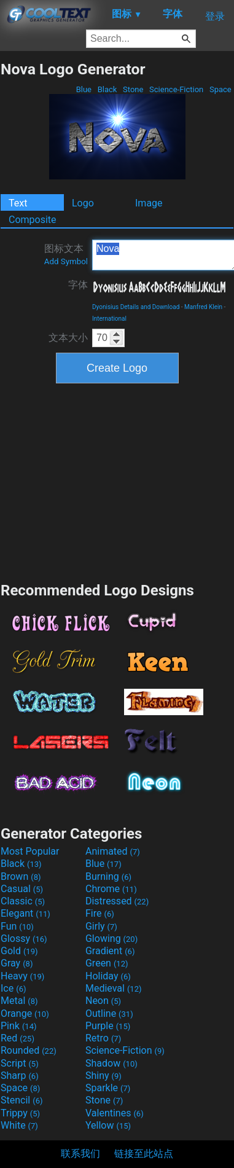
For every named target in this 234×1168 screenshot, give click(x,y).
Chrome (111, 889)
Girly (101, 926)
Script (20, 1063)
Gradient (110, 951)
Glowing (111, 938)
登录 (215, 16)
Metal (19, 1000)
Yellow (108, 1125)
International (109, 318)
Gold (19, 951)
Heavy (22, 976)
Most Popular (30, 851)
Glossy (24, 938)
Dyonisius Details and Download (135, 307)
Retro (103, 1038)
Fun (17, 926)
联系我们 (80, 1153)
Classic (23, 901)
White (19, 1125)
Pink (19, 1026)
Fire (99, 913)
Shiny (103, 1075)
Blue (83, 89)
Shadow (111, 1063)
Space (220, 89)
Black (107, 89)
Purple (107, 1026)
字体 (78, 285)
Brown (21, 876)
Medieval (113, 988)
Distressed (117, 901)
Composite (33, 219)
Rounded (29, 1050)
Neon (103, 1000)
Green (106, 963)
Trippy (20, 1113)
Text (18, 203)
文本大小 (68, 337)
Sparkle (107, 1088)
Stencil (21, 1100)
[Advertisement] (117, 481)
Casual (22, 889)
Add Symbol (66, 261)
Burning (108, 876)
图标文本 (66, 254)
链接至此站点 (143, 1153)
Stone (133, 89)
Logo (83, 203)
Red (17, 1038)
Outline (109, 1013)
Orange (25, 1013)
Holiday (108, 976)
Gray (17, 963)
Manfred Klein (203, 307)
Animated (112, 851)
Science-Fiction (176, 89)
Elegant (25, 913)
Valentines (114, 1113)
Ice (13, 988)
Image (149, 203)
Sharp (20, 1075)
